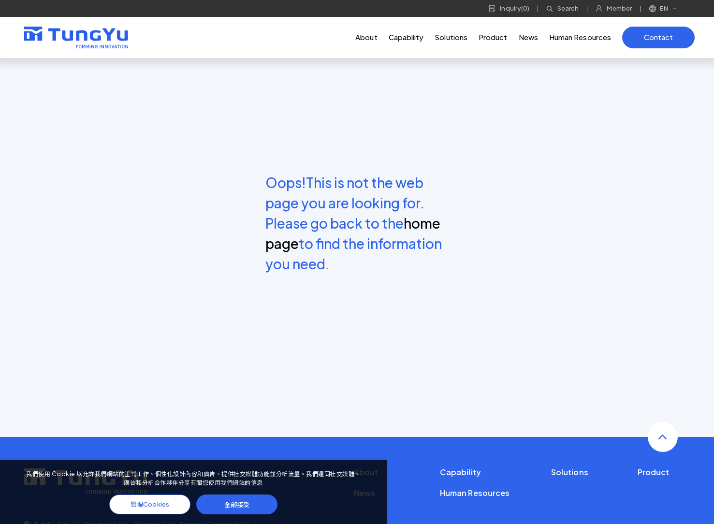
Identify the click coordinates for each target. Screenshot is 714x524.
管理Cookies (150, 504)
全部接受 (236, 504)
